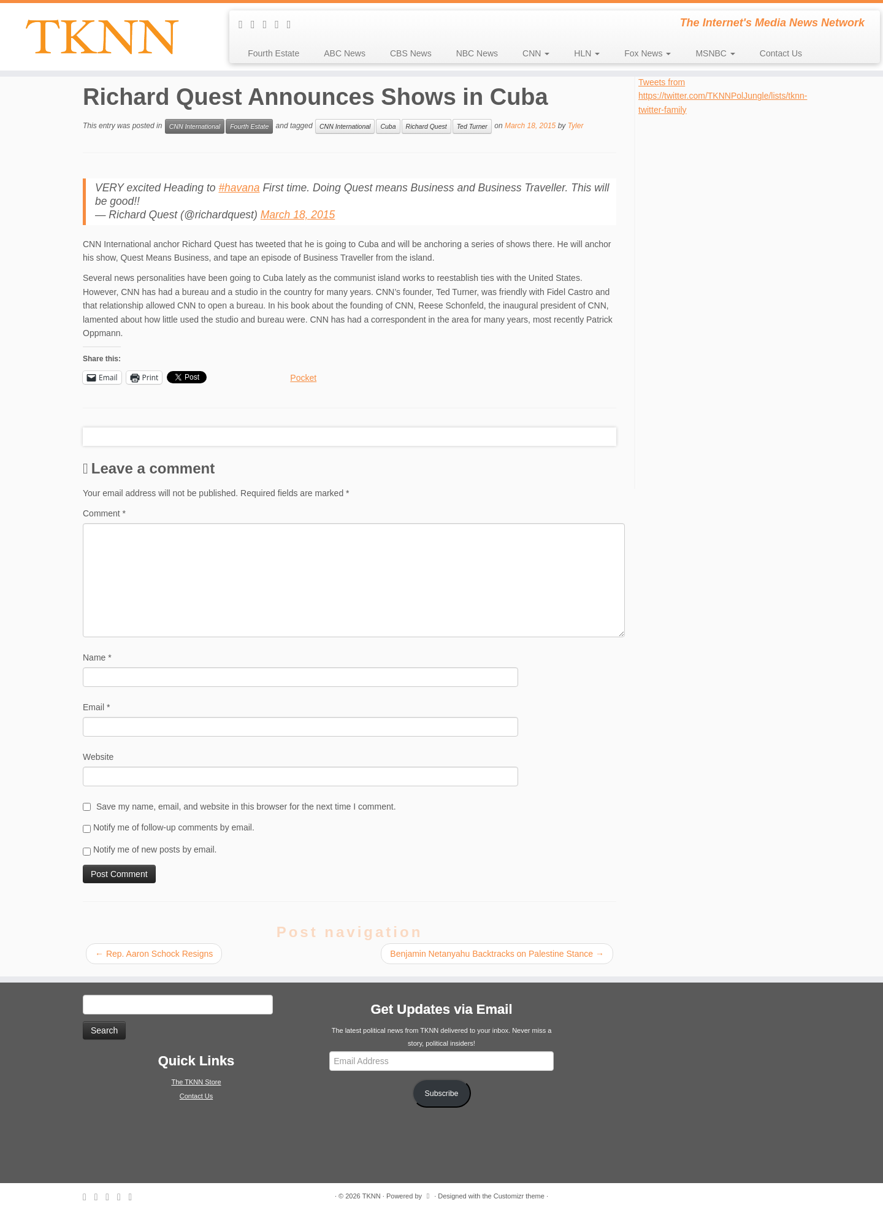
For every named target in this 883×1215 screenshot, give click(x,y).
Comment (104, 513)
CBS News (411, 53)
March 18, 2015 (298, 215)
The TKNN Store (196, 1082)
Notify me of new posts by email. (155, 849)
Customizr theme (519, 1196)
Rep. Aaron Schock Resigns (154, 954)
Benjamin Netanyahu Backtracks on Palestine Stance (497, 954)
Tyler (576, 125)
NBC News (477, 53)
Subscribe (442, 1093)
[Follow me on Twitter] (269, 24)
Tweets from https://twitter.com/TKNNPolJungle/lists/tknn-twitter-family (722, 96)
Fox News (647, 53)
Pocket (303, 378)
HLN (587, 53)
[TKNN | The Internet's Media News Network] (102, 36)
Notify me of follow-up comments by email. (173, 827)
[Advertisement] (730, 301)
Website (98, 757)
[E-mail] (257, 24)
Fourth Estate (273, 53)
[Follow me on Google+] (293, 24)
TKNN (371, 1196)
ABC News (344, 53)
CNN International (194, 126)
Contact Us (781, 53)
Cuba (388, 126)
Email (96, 707)
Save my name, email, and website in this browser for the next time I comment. (246, 806)
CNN (535, 53)
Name (97, 657)
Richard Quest (426, 126)
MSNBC (715, 53)
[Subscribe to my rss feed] (245, 24)
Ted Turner (472, 126)
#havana (238, 188)
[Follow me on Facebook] (281, 24)
